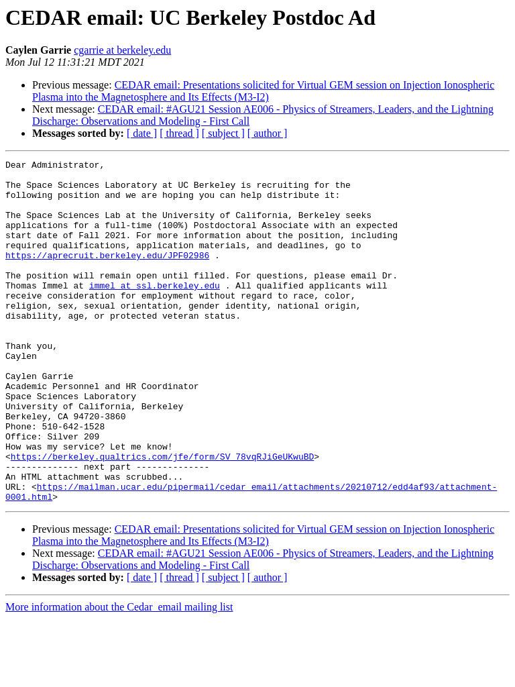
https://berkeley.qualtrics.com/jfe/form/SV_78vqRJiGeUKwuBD (162, 517)
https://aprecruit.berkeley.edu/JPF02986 (107, 275)
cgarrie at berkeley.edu (122, 50)
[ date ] (142, 133)
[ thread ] (179, 133)
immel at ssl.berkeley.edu (154, 311)
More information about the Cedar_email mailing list (119, 675)
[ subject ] (223, 133)
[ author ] (267, 133)
